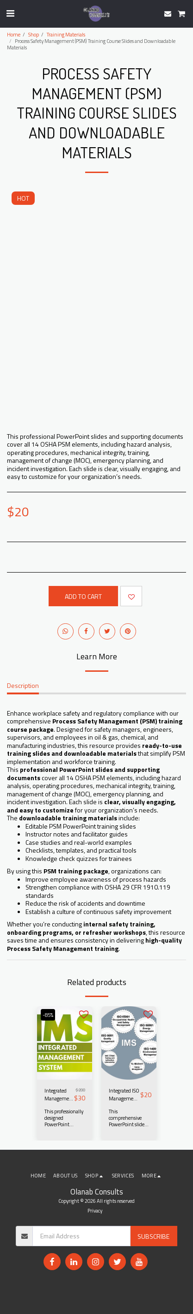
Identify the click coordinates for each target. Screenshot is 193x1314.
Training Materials (66, 34)
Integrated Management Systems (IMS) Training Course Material (59, 1095)
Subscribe (153, 1236)
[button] (10, 13)
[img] (64, 1043)
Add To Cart (83, 596)
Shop (33, 34)
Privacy (94, 1210)
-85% (48, 1015)
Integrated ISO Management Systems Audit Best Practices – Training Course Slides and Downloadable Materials (124, 1095)
